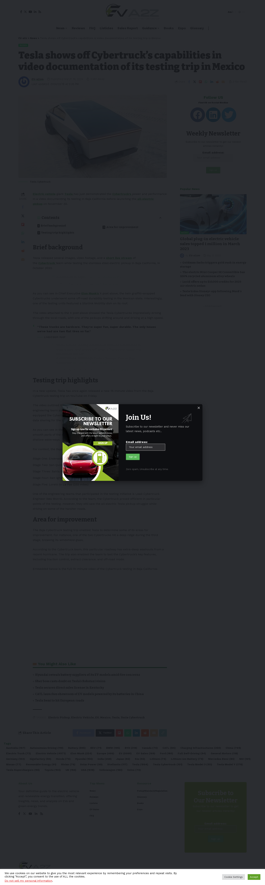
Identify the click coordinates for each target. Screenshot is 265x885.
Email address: (145, 445)
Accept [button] (254, 877)
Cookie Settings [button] (233, 877)
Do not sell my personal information (28, 880)
